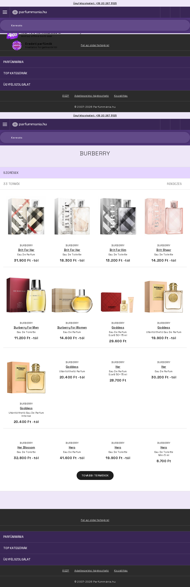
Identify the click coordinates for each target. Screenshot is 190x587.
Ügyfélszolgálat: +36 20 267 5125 (95, 115)
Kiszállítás (121, 570)
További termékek (95, 475)
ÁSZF (65, 570)
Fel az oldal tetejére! (95, 520)
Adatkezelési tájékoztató (91, 570)
